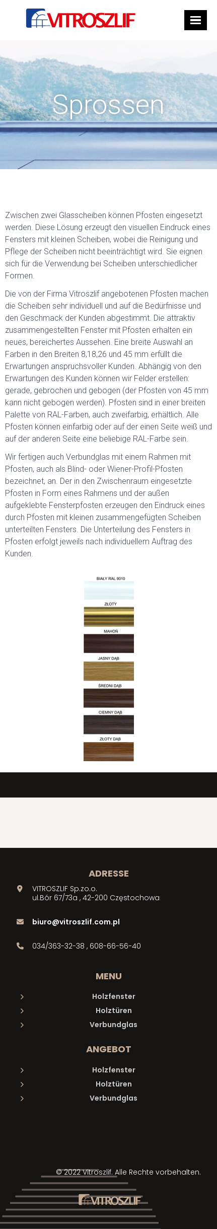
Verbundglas (113, 1025)
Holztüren (114, 1010)
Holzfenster (113, 996)
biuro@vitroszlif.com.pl (76, 922)
